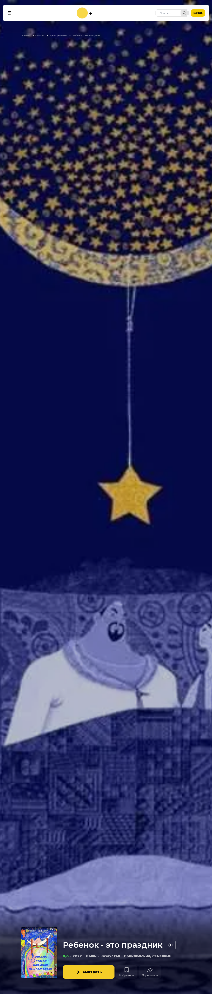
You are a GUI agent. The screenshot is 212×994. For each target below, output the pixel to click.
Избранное (126, 975)
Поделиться (150, 975)
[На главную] (84, 12)
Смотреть (92, 972)
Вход (197, 13)
